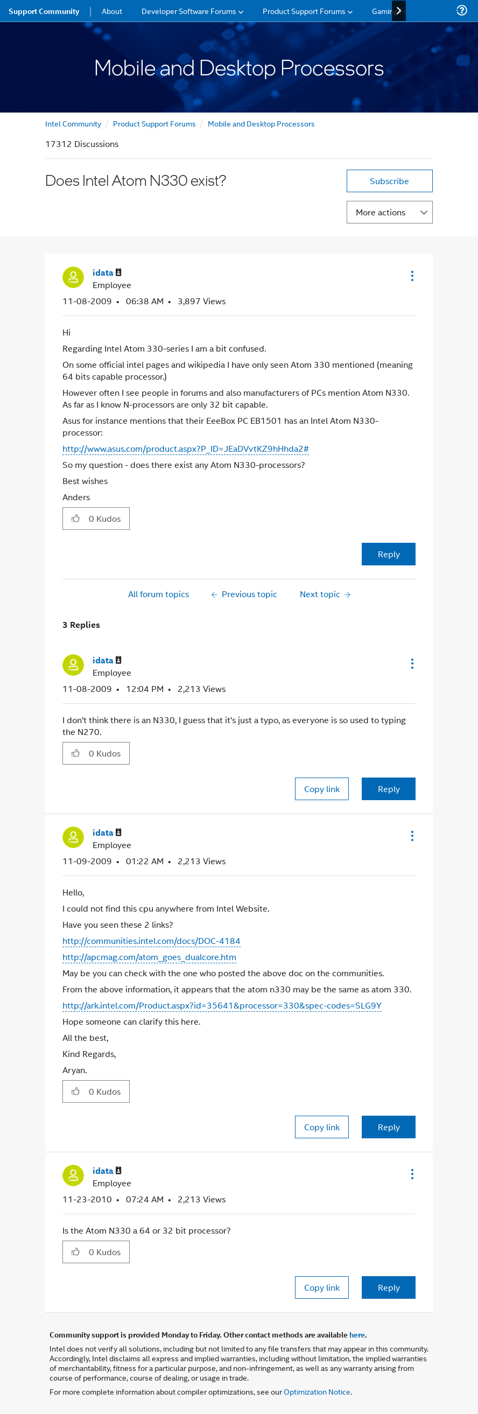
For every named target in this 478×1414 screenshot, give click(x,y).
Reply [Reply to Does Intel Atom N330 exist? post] (389, 554)
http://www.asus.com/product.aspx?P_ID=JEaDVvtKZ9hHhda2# (185, 448)
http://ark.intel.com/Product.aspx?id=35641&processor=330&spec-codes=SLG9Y (222, 1005)
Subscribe (389, 180)
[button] (411, 275)
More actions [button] (380, 212)
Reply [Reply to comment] (389, 788)
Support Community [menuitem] (44, 11)
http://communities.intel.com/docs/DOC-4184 (151, 940)
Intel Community (73, 123)
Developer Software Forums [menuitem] (189, 10)
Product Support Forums (154, 123)
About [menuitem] (112, 10)
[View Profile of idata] (107, 273)
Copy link (322, 788)
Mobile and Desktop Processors (261, 123)
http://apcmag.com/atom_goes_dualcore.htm (149, 956)
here (357, 1334)
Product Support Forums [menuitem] (304, 10)
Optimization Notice (317, 1391)
